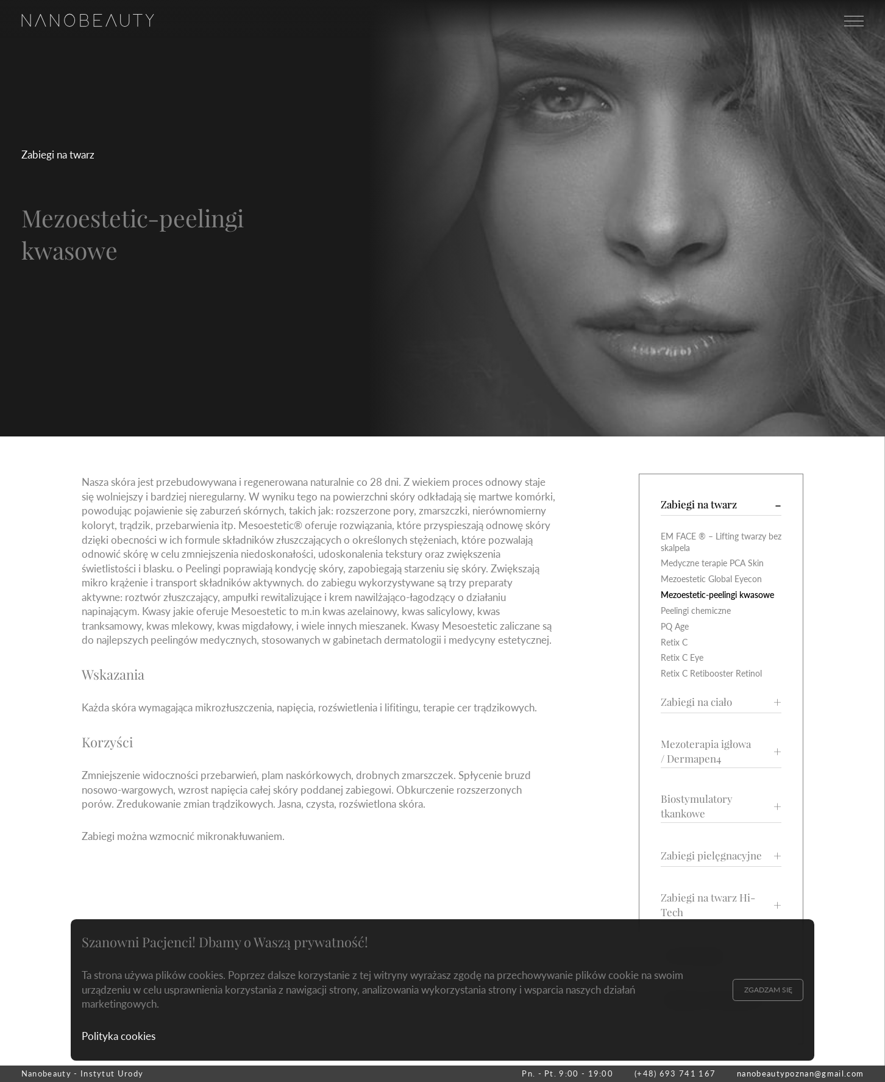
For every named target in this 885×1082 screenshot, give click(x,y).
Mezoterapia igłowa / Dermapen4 (706, 750)
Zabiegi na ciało (696, 701)
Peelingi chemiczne (696, 610)
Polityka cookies (118, 1036)
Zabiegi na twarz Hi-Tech (708, 904)
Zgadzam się (768, 989)
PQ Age (675, 626)
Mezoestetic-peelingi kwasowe (717, 594)
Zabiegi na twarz (57, 154)
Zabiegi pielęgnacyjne (711, 855)
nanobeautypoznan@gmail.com (800, 1073)
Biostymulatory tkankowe (697, 805)
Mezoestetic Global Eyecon (711, 579)
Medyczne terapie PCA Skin (712, 563)
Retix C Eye (682, 657)
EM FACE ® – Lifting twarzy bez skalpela (721, 542)
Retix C (674, 642)
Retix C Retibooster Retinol (711, 673)
